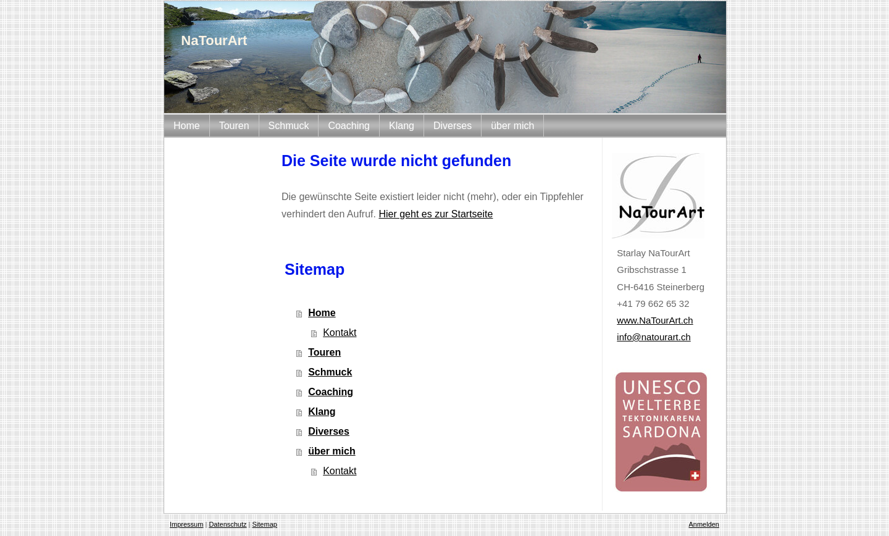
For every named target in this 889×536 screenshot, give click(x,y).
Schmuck (330, 372)
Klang (321, 411)
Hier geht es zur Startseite (435, 214)
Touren (324, 352)
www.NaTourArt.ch (655, 320)
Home (321, 313)
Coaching (330, 392)
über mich (331, 451)
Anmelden (703, 524)
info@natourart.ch (653, 337)
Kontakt (339, 332)
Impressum (186, 524)
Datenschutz (227, 524)
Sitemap (265, 524)
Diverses (328, 431)
